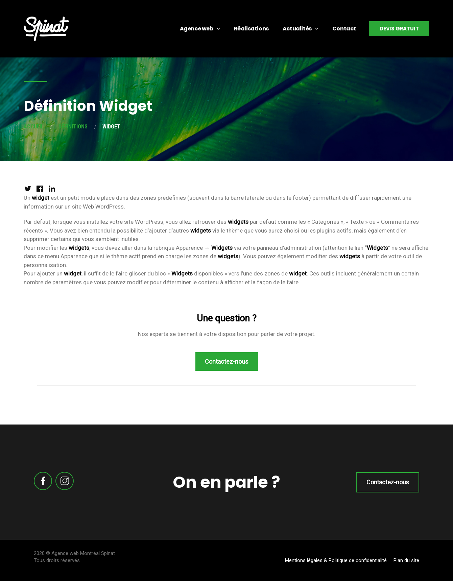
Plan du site (406, 560)
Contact (344, 28)
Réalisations (251, 28)
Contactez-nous (387, 482)
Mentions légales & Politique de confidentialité (336, 560)
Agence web (196, 28)
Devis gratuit (399, 28)
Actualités (297, 28)
